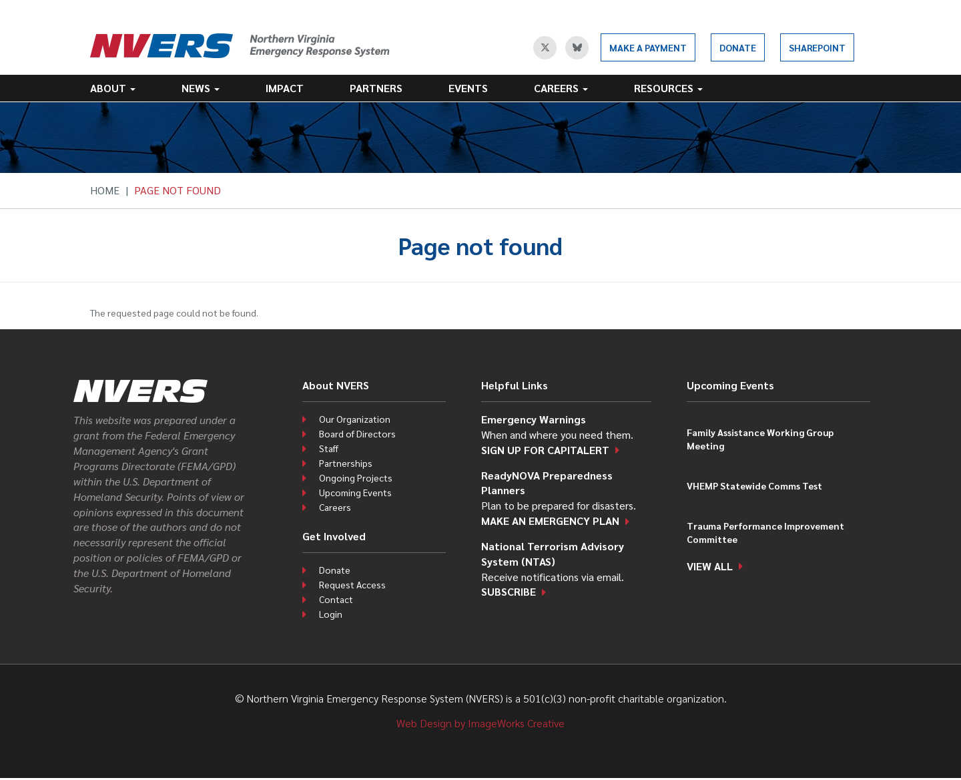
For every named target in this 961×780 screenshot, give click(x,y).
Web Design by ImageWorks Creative (480, 723)
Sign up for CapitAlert (545, 450)
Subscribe (508, 591)
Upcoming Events (355, 492)
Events (468, 88)
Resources (668, 88)
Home (104, 190)
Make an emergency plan (550, 521)
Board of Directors (357, 433)
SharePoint (817, 47)
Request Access (352, 584)
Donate (737, 47)
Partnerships (345, 463)
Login (330, 614)
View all (710, 566)
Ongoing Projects (355, 477)
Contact (336, 599)
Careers (561, 88)
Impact (285, 88)
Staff (328, 448)
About (112, 88)
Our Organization (354, 419)
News (201, 88)
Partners (376, 88)
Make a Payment (648, 47)
